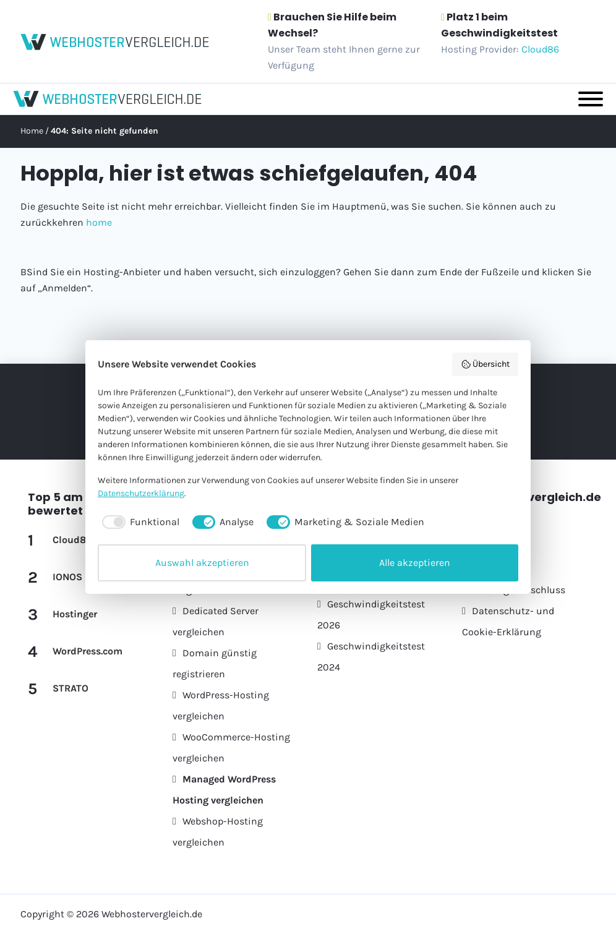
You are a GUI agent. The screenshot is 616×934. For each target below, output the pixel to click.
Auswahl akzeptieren (202, 562)
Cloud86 (540, 49)
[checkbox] (138, 522)
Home (31, 131)
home (99, 222)
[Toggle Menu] (590, 99)
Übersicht (485, 364)
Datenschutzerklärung (141, 493)
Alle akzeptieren (414, 562)
